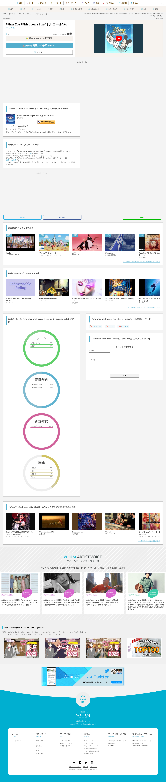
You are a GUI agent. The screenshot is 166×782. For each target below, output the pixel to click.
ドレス (38, 748)
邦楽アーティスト (66, 743)
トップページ (16, 741)
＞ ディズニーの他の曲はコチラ (149, 541)
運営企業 (85, 767)
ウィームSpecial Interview (92, 751)
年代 (37, 751)
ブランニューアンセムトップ (142, 741)
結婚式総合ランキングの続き (20, 228)
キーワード (39, 753)
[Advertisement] (83, 82)
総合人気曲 (39, 741)
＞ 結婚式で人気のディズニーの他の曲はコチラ (144, 307)
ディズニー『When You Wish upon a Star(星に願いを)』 (35, 132)
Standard (111, 745)
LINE (142, 217)
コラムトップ (88, 741)
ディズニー (12, 14)
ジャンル (39, 746)
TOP (4, 14)
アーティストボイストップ (117, 741)
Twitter (22, 217)
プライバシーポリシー (75, 767)
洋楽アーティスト (66, 746)
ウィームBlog (88, 743)
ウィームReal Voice (90, 748)
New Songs (111, 743)
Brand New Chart (137, 743)
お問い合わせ (93, 767)
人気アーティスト (66, 741)
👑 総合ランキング (39, 38)
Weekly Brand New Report (140, 745)
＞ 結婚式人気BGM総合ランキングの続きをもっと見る (141, 262)
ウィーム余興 (88, 753)
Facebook (62, 217)
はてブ (102, 217)
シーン (38, 743)
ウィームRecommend (91, 746)
